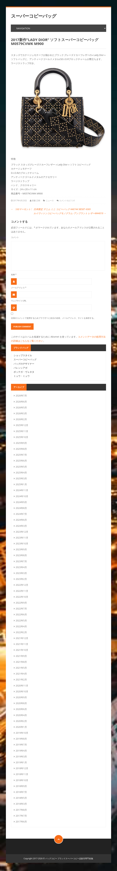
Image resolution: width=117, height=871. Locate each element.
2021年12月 (22, 638)
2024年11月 (22, 490)
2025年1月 (21, 484)
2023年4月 (21, 567)
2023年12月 (22, 531)
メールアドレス (18, 287)
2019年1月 (21, 762)
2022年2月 (21, 632)
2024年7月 (21, 513)
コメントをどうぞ (67, 200)
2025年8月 (21, 448)
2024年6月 (21, 519)
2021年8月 (21, 661)
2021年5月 (21, 667)
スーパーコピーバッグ (33, 16)
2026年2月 (21, 419)
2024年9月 (21, 502)
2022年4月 (21, 626)
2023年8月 (21, 555)
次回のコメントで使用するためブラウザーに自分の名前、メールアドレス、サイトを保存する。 (53, 318)
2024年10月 (22, 496)
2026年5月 (21, 407)
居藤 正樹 (36, 200)
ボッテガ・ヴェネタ (24, 371)
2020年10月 (22, 691)
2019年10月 (22, 732)
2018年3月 (21, 803)
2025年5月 (21, 466)
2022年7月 (21, 608)
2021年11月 (22, 644)
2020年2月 (21, 721)
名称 (14, 274)
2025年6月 (21, 460)
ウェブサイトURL (18, 300)
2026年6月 (21, 401)
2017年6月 (21, 821)
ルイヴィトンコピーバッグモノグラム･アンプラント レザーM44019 (70, 213)
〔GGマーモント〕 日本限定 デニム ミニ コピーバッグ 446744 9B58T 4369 (51, 209)
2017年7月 (21, 815)
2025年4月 (21, 472)
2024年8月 (21, 508)
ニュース (50, 200)
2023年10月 (22, 543)
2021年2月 (21, 679)
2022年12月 (22, 584)
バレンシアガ (20, 367)
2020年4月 (21, 715)
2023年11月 (22, 537)
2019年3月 (21, 756)
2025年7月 (21, 454)
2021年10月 (22, 649)
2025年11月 (22, 431)
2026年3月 (21, 413)
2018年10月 (22, 780)
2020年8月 (21, 703)
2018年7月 (21, 792)
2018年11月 (22, 774)
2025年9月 (21, 442)
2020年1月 (21, 726)
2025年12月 (22, 425)
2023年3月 (21, 573)
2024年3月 (21, 525)
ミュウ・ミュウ (22, 375)
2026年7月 (21, 395)
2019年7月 (21, 744)
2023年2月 (21, 579)
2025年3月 (21, 478)
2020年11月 (22, 685)
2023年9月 (21, 549)
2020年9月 (21, 697)
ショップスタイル (23, 355)
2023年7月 (21, 561)
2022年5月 (21, 620)
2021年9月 (21, 656)
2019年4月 (21, 750)
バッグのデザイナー (24, 363)
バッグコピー (51, 858)
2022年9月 (21, 602)
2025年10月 (22, 437)
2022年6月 (21, 614)
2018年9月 (21, 786)
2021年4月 (21, 673)
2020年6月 (21, 709)
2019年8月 (21, 738)
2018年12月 (22, 768)
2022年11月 (22, 590)
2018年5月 (21, 797)
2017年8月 (21, 809)
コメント (15, 237)
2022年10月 (22, 596)
